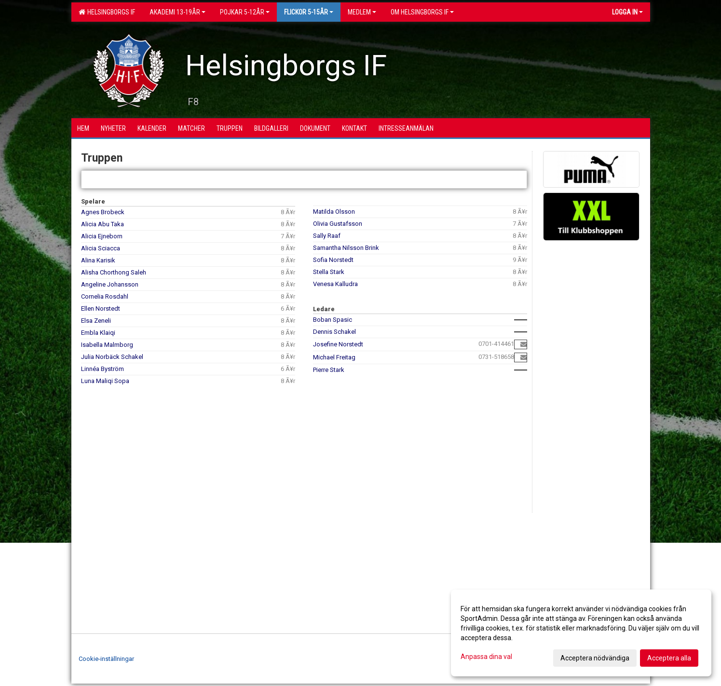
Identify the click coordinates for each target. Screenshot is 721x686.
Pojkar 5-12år (245, 12)
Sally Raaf (326, 235)
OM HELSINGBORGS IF (422, 12)
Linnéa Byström (102, 368)
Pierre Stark (328, 369)
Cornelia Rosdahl (104, 296)
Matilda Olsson (334, 211)
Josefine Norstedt (338, 344)
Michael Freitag (334, 357)
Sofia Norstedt (333, 259)
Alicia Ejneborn (101, 236)
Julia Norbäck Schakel (112, 356)
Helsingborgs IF (107, 12)
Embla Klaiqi (98, 332)
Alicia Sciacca (100, 248)
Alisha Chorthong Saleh (113, 272)
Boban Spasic (332, 319)
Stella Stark (328, 271)
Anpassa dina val (486, 656)
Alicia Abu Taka (102, 224)
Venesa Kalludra (335, 284)
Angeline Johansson (109, 284)
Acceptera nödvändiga (594, 658)
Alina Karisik (98, 260)
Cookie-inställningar (106, 658)
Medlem (362, 12)
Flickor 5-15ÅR (308, 12)
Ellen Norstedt (100, 308)
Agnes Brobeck (102, 212)
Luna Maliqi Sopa (105, 380)
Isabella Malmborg (107, 344)
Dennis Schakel (334, 331)
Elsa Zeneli (96, 320)
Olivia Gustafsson (337, 223)
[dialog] (581, 633)
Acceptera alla (669, 658)
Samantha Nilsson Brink (346, 247)
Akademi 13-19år (177, 12)
